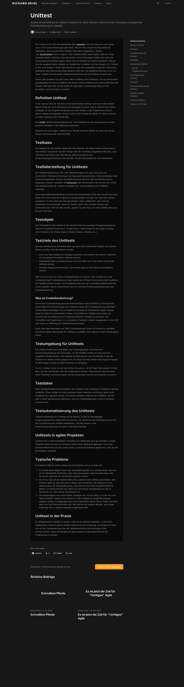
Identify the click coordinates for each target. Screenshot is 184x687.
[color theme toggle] (163, 3)
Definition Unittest (137, 45)
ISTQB (42, 122)
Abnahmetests (46, 54)
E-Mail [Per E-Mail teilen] (58, 553)
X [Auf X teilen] (48, 553)
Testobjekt (134, 60)
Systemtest (72, 182)
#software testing (49, 567)
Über (109, 3)
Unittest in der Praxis (138, 104)
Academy (67, 3)
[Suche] (158, 3)
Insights (98, 3)
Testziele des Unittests (139, 64)
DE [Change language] (169, 3)
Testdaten (134, 82)
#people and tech (63, 567)
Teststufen (80, 44)
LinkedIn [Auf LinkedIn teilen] (37, 553)
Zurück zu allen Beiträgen (109, 567)
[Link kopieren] (68, 553)
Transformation (83, 3)
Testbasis (133, 49)
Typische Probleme (137, 100)
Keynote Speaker (50, 3)
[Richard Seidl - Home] (24, 3)
